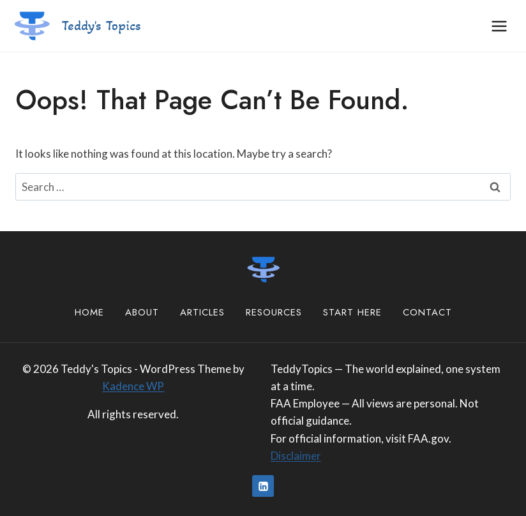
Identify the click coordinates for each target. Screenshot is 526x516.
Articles (202, 312)
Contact (427, 312)
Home (89, 312)
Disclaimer (296, 455)
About (142, 312)
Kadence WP (133, 386)
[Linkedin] (263, 486)
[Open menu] (499, 25)
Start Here (352, 312)
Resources (274, 312)
